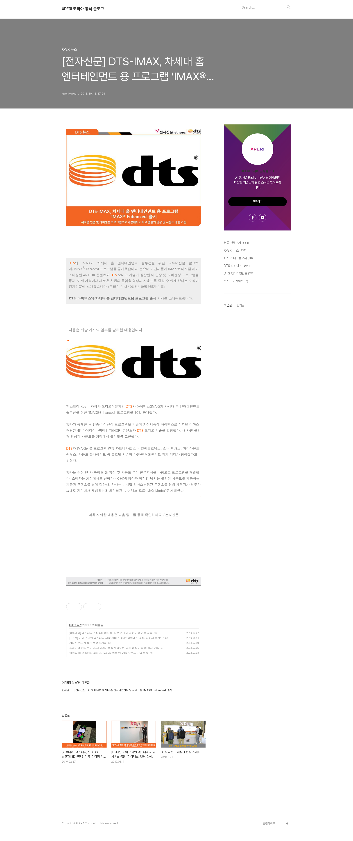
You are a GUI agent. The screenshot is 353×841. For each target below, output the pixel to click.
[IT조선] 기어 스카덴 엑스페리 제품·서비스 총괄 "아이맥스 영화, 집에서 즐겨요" (116, 638)
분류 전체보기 (236, 243)
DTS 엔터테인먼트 (239, 273)
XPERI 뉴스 (75, 625)
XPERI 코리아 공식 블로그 (83, 9)
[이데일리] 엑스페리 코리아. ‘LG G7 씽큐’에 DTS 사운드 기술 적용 (108, 652)
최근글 (228, 305)
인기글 (240, 305)
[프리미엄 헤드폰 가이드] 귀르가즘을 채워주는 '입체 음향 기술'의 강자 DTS (114, 647)
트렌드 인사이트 (236, 281)
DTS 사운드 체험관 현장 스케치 (88, 642)
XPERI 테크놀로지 (238, 258)
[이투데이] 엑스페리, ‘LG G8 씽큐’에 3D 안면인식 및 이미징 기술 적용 (110, 633)
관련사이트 (269, 823)
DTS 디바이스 (237, 266)
